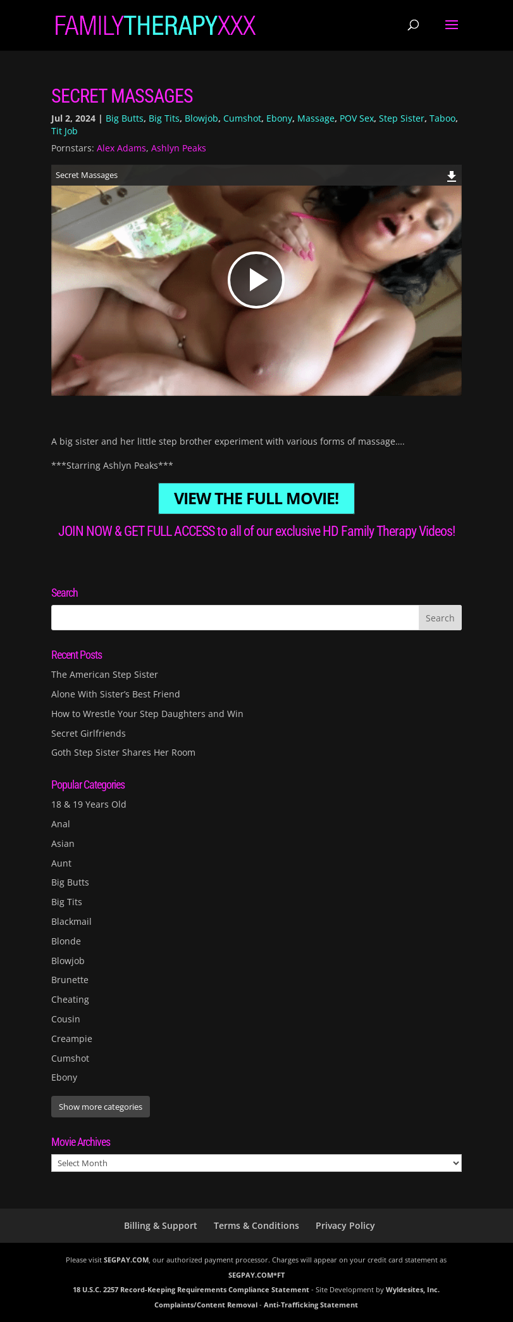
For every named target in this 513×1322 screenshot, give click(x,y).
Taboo (442, 118)
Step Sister (401, 118)
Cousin (65, 1019)
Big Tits (164, 118)
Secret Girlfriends (88, 733)
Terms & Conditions (256, 1225)
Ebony (279, 118)
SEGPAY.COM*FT (256, 1275)
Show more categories (100, 1106)
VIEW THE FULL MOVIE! (256, 498)
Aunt (61, 863)
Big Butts (125, 118)
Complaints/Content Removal (205, 1304)
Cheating (70, 999)
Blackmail (71, 921)
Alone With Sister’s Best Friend (115, 694)
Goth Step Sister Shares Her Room (123, 752)
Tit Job (64, 131)
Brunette (70, 980)
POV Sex (357, 118)
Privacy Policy (345, 1225)
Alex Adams (121, 148)
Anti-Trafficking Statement (311, 1304)
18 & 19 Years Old (89, 804)
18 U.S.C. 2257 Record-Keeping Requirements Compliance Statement (191, 1289)
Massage (316, 118)
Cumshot (242, 118)
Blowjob (201, 118)
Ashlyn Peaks (178, 148)
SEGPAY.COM (126, 1259)
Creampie (71, 1039)
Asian (63, 843)
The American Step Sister (104, 674)
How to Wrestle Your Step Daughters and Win (147, 714)
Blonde (66, 941)
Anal (60, 824)
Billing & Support (160, 1225)
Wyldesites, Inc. (413, 1289)
